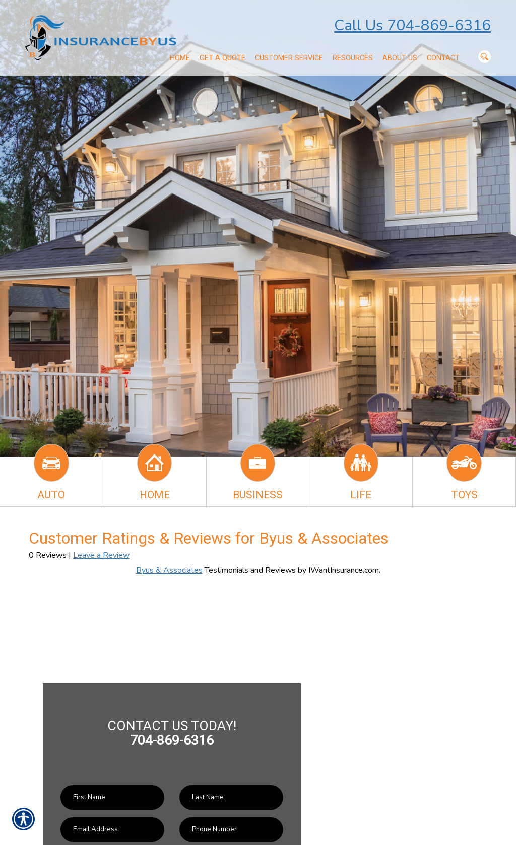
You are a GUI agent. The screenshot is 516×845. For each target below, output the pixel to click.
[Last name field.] (231, 797)
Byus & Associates (169, 570)
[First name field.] (112, 797)
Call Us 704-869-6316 (412, 25)
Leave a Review (101, 555)
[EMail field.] (112, 829)
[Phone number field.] (231, 829)
